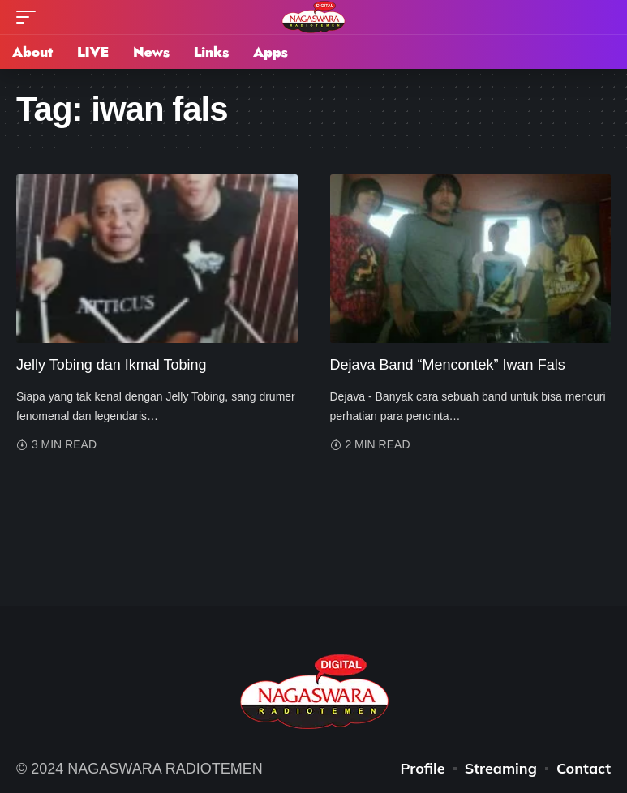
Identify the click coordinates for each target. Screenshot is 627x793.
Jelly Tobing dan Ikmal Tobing (111, 365)
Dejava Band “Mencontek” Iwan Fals (447, 365)
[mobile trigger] (30, 17)
